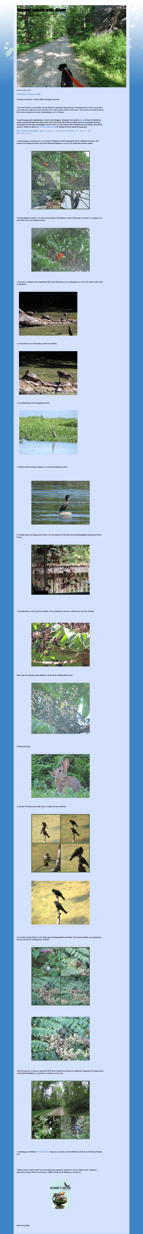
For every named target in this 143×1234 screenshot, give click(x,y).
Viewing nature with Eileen (41, 10)
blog (81, 120)
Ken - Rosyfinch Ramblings (27, 131)
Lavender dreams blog (47, 127)
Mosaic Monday (43, 1152)
